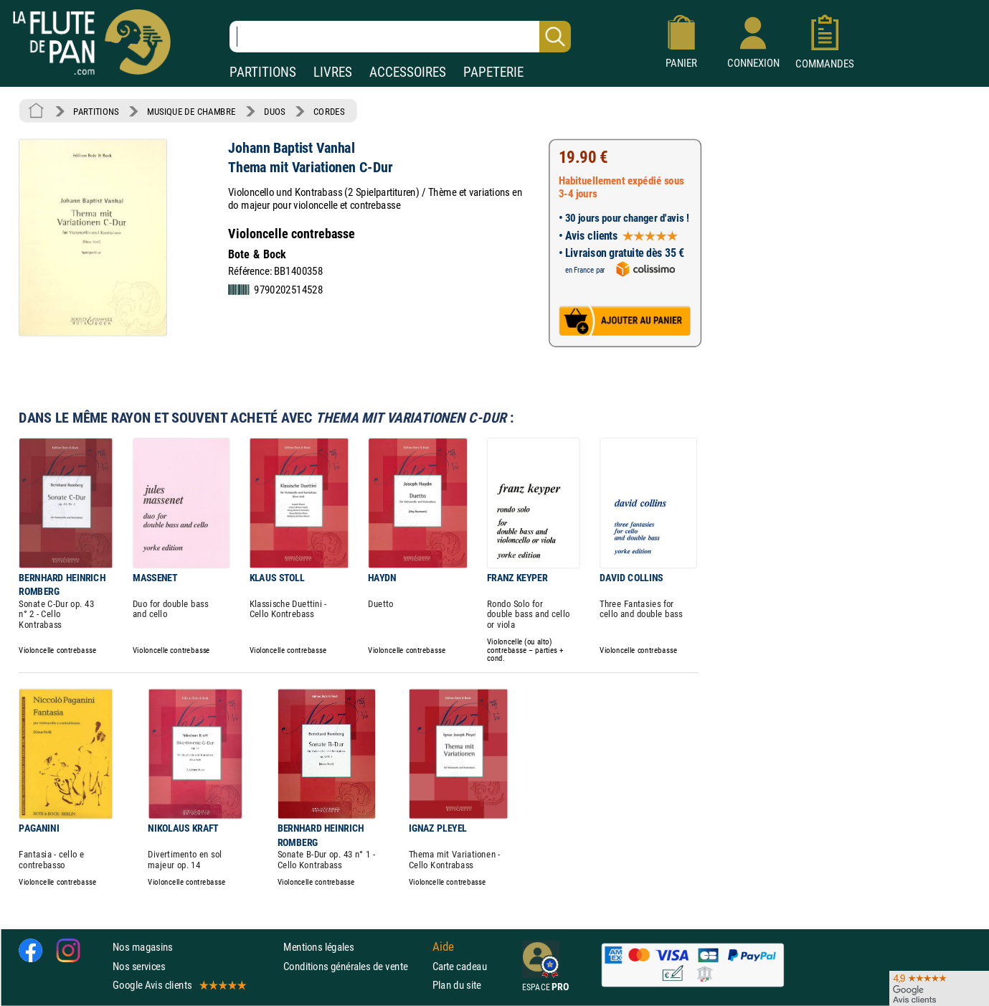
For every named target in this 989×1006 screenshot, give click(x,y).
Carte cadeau (459, 966)
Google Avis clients (179, 985)
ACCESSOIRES (407, 72)
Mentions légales (318, 947)
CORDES (328, 111)
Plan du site (456, 985)
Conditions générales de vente (354, 966)
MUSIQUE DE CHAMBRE (191, 111)
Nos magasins (143, 947)
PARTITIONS (262, 72)
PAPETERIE (493, 72)
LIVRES (332, 72)
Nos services (139, 966)
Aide (443, 947)
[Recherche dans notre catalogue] (400, 36)
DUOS (274, 111)
